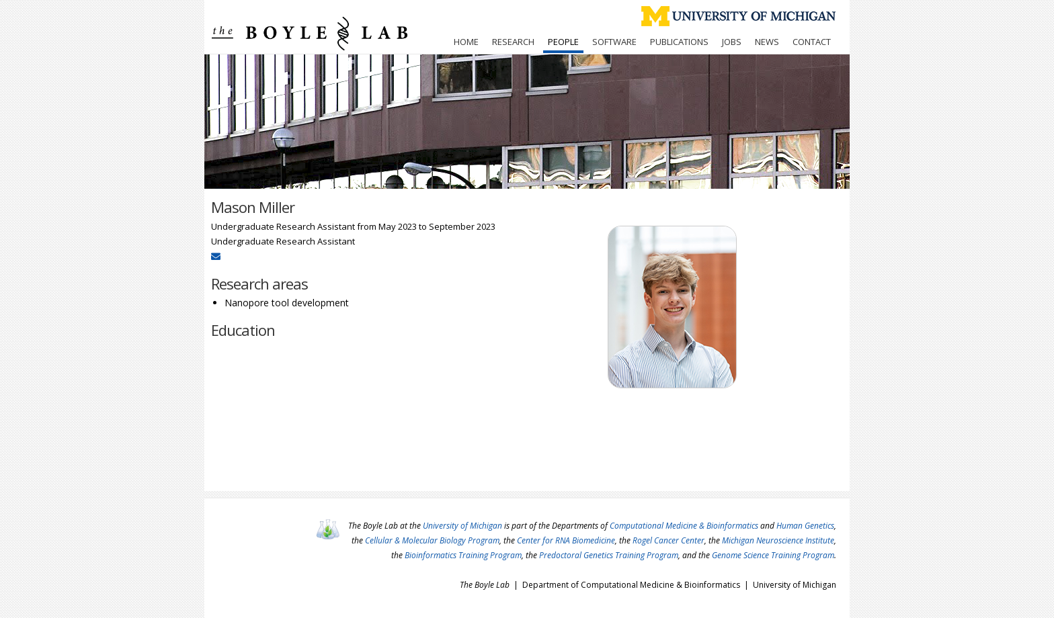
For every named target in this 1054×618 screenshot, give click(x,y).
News (767, 42)
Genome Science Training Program (773, 555)
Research (513, 42)
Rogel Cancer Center (668, 540)
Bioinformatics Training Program (463, 555)
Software (614, 42)
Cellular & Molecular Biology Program (432, 540)
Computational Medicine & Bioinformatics (684, 525)
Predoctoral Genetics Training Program (608, 555)
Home (466, 42)
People (563, 42)
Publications (679, 42)
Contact (812, 42)
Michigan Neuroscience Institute (778, 540)
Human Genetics (805, 525)
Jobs (731, 42)
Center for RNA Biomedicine (566, 540)
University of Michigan (462, 525)
